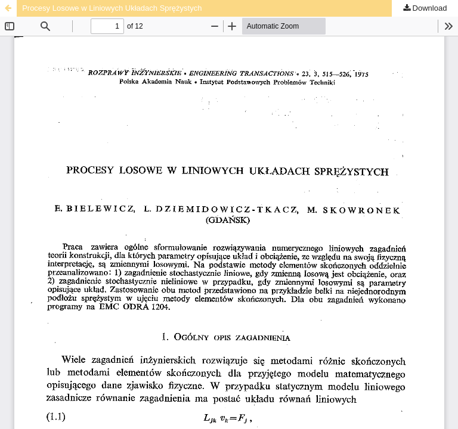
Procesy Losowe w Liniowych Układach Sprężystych (112, 8)
